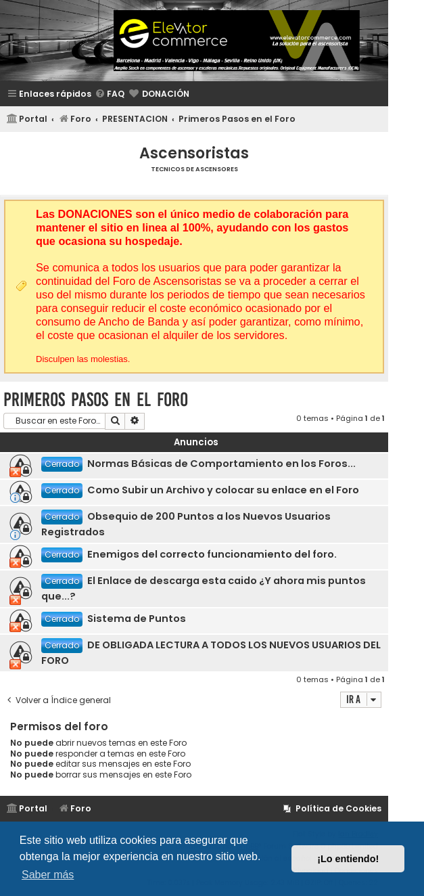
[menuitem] (109, 94)
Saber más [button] (48, 874)
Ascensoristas (194, 153)
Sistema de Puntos (136, 618)
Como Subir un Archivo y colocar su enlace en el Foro (223, 490)
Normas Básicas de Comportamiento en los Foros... (221, 463)
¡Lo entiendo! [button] (348, 858)
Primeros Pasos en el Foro (95, 399)
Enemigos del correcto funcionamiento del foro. (212, 554)
